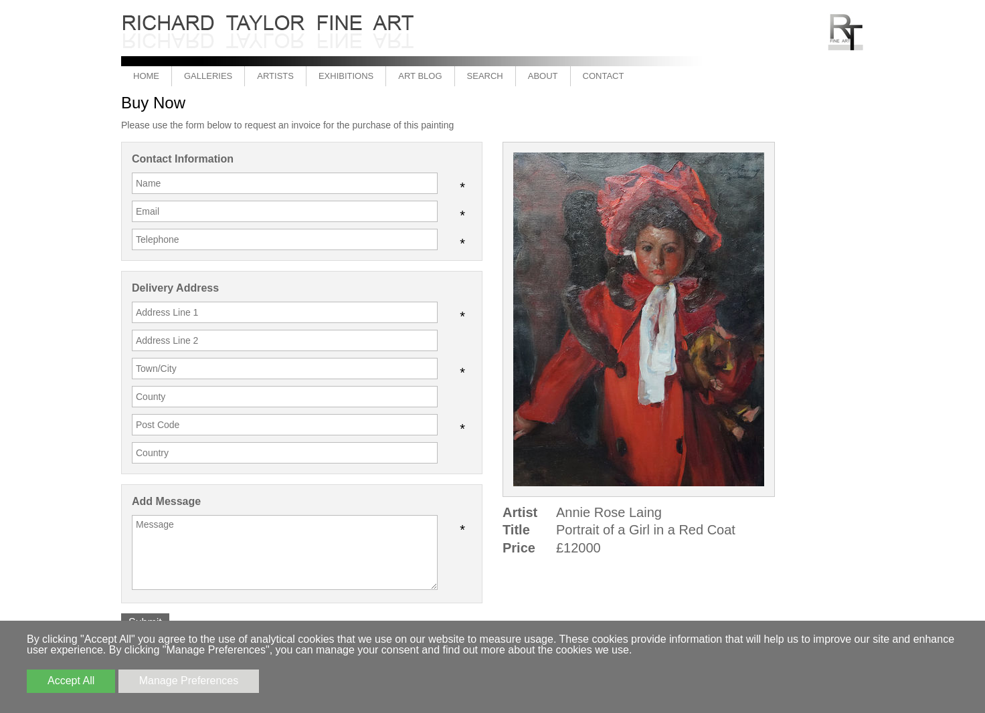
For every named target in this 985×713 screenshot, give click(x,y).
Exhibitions (346, 76)
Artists (275, 76)
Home (146, 76)
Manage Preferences (189, 680)
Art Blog (420, 76)
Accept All (71, 680)
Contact (603, 76)
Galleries (208, 76)
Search (485, 76)
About (543, 76)
